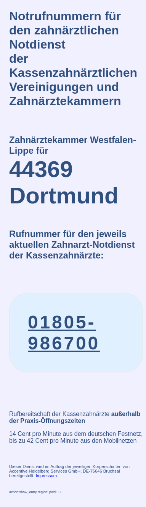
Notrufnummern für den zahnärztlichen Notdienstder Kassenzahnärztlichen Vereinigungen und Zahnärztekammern (73, 58)
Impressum (46, 475)
